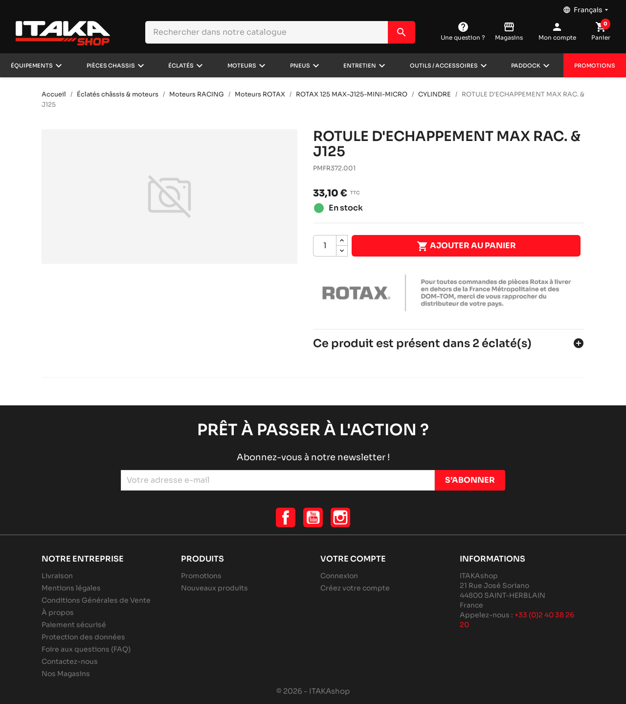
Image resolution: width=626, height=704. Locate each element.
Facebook (285, 517)
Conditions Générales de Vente (96, 600)
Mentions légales (71, 588)
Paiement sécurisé (74, 624)
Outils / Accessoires (444, 65)
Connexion (339, 575)
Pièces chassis (111, 65)
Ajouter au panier (466, 246)
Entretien (359, 65)
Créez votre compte (355, 588)
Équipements (32, 65)
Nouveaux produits (214, 588)
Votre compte (353, 559)
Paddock (525, 65)
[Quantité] (324, 246)
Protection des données (83, 637)
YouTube (313, 517)
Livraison (57, 575)
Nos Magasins (66, 673)
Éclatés (181, 65)
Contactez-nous (70, 661)
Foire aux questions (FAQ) (86, 649)
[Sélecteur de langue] (586, 7)
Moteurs (241, 65)
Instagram (340, 517)
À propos (58, 612)
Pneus (300, 65)
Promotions (594, 65)
